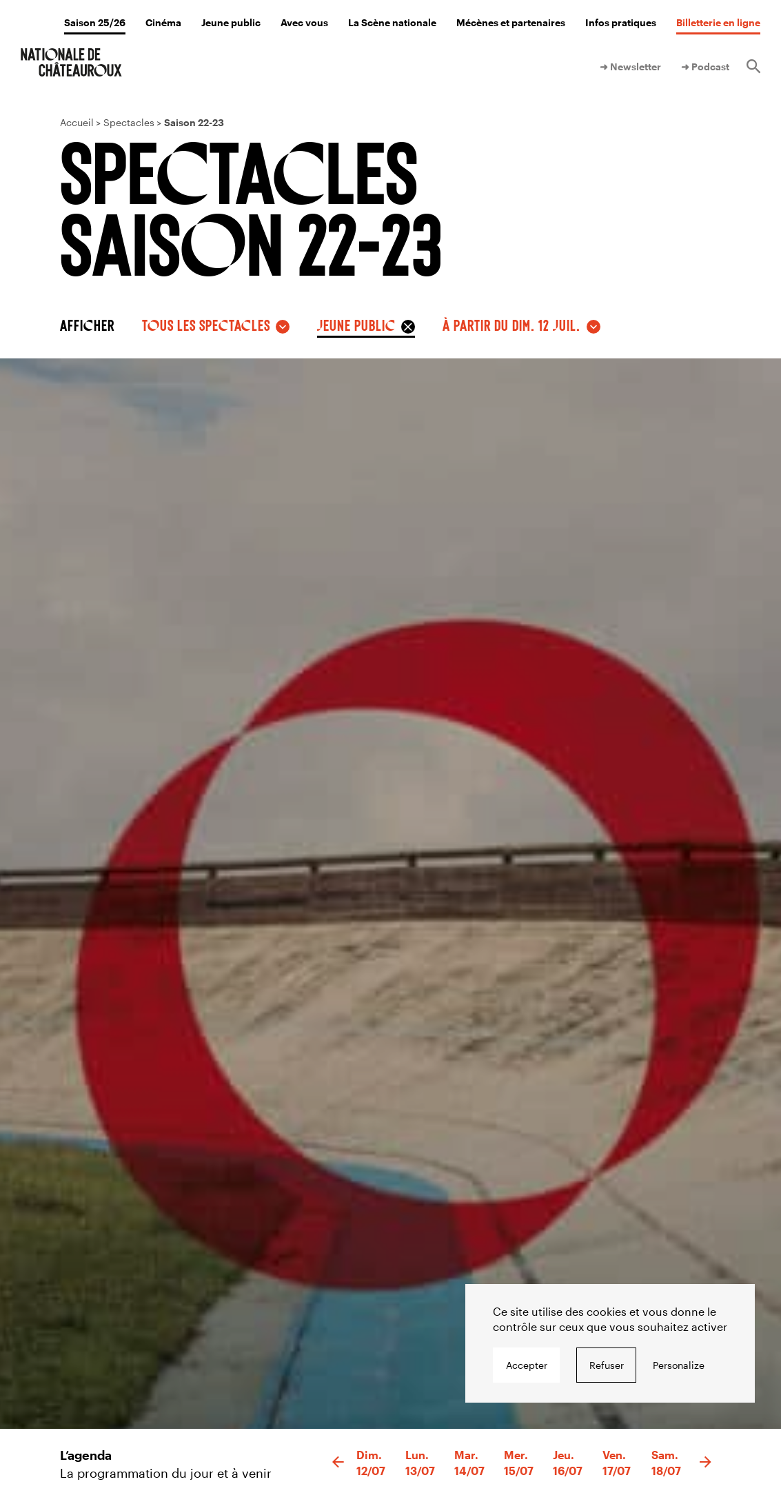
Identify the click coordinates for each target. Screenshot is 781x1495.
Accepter (526, 1365)
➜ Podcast (705, 66)
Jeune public (231, 22)
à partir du (511, 324)
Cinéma (163, 22)
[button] (338, 1462)
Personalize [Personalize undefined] (678, 1365)
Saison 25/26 (94, 22)
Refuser (606, 1365)
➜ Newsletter (630, 66)
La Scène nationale (392, 22)
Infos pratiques (620, 22)
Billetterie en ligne (718, 22)
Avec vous (304, 22)
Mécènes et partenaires (510, 22)
